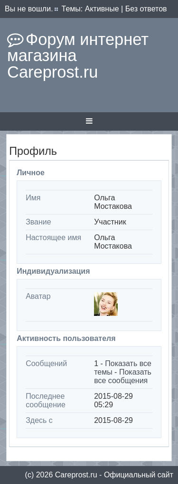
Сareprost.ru (76, 475)
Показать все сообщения (122, 376)
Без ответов (146, 9)
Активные (102, 9)
